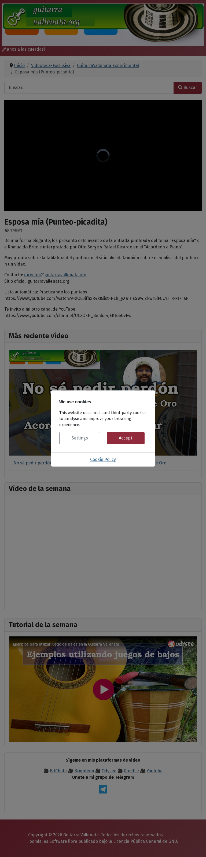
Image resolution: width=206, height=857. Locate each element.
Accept (125, 438)
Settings (80, 438)
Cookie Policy (103, 459)
